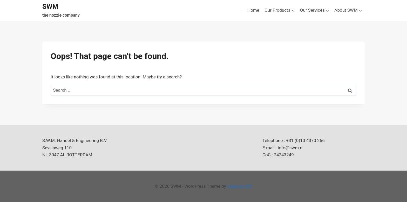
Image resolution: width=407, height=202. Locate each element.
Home (253, 10)
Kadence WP (239, 186)
